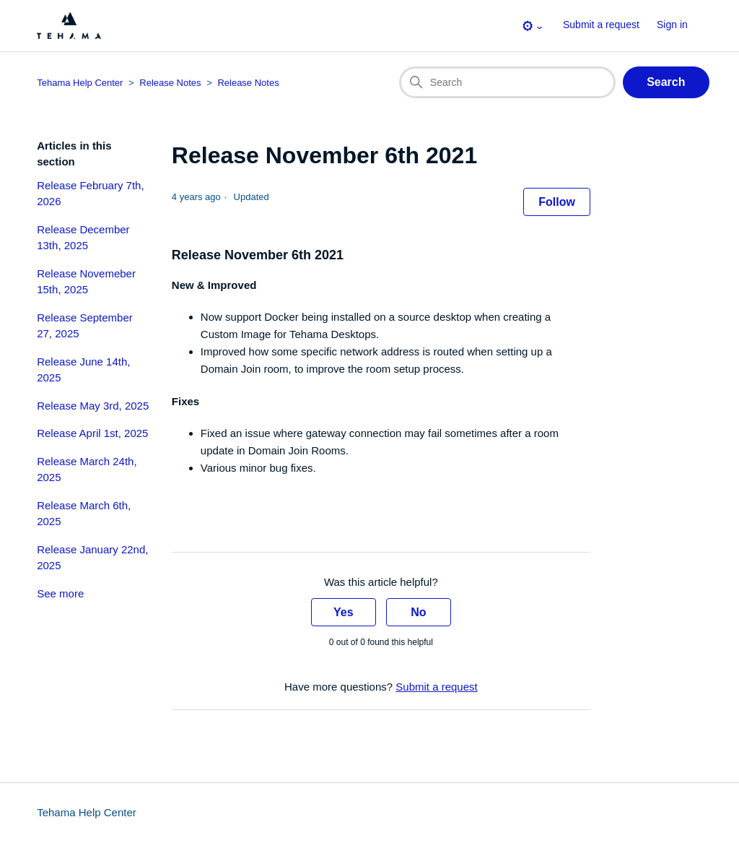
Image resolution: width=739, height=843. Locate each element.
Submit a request (601, 24)
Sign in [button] (672, 24)
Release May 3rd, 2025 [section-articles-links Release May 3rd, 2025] (93, 405)
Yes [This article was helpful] (343, 612)
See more (60, 593)
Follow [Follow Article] (556, 202)
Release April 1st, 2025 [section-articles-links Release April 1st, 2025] (92, 433)
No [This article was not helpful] (418, 612)
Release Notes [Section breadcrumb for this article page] (248, 82)
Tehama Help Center (86, 812)
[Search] (507, 82)
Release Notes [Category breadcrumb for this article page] (170, 82)
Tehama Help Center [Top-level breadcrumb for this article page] (80, 82)
